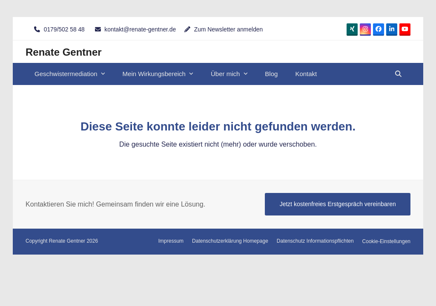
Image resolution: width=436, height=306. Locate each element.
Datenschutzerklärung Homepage (230, 241)
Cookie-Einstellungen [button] (386, 241)
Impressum (171, 241)
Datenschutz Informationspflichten (315, 241)
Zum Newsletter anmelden (228, 29)
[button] (398, 74)
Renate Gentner (64, 52)
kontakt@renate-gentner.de (140, 29)
